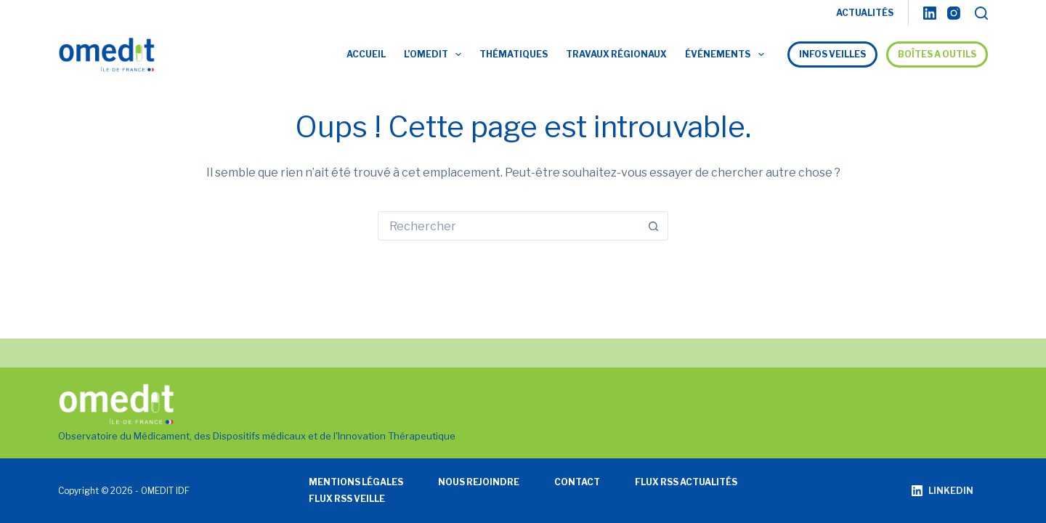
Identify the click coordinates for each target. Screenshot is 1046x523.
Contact (577, 482)
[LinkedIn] (929, 13)
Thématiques (513, 54)
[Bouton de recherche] (653, 225)
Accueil (366, 54)
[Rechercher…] (508, 225)
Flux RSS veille (347, 498)
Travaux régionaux (616, 54)
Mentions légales (356, 482)
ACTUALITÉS (864, 12)
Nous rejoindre (478, 482)
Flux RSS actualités (686, 482)
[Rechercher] (981, 13)
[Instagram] (953, 13)
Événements (727, 54)
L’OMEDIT (435, 54)
